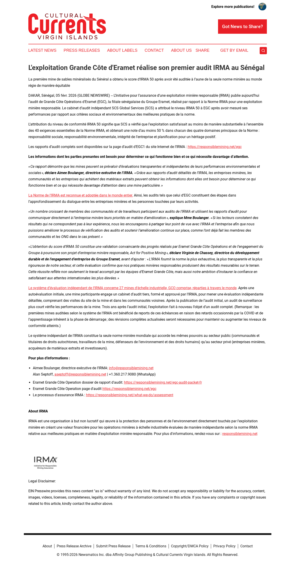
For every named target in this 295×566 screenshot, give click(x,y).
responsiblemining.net (239, 434)
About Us (181, 50)
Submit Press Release (113, 546)
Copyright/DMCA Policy (190, 546)
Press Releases (82, 50)
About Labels (122, 50)
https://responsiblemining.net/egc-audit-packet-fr (163, 382)
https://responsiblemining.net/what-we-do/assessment (129, 395)
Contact (154, 50)
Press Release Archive (74, 546)
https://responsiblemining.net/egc (215, 147)
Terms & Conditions (150, 546)
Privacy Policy (224, 546)
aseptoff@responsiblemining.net (80, 374)
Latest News (42, 50)
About (47, 546)
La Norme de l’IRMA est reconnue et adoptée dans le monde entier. (80, 195)
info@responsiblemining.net (131, 368)
